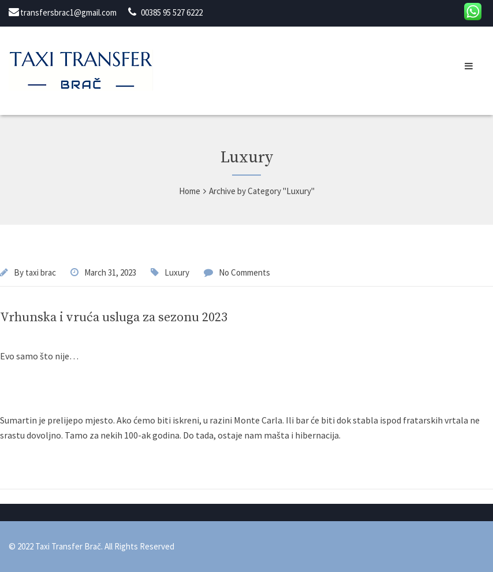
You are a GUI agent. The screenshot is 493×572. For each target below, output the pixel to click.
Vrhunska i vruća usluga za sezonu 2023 (113, 317)
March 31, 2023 (110, 272)
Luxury (177, 272)
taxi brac (40, 272)
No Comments (244, 272)
